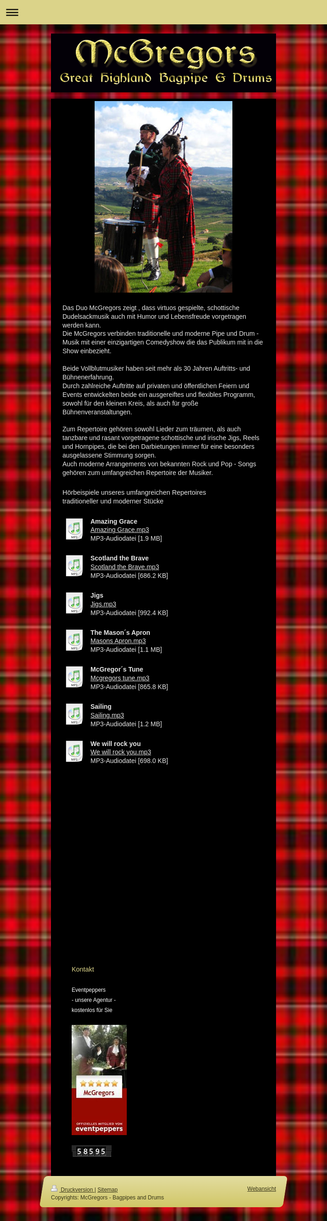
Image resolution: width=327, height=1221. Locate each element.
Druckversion (73, 1190)
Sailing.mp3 (107, 715)
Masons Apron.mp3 (118, 640)
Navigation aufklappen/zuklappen (163, 12)
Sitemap (107, 1190)
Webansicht (262, 1189)
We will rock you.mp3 (120, 752)
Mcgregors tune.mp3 (119, 678)
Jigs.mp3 (103, 604)
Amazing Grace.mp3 (119, 529)
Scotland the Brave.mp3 (124, 567)
